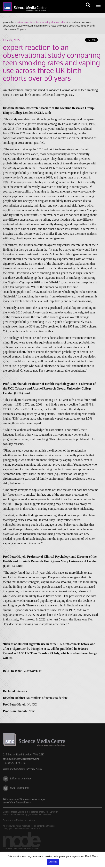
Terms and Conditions (14, 768)
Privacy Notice (34, 768)
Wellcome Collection (30, 799)
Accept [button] (53, 861)
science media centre (28, 22)
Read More (91, 856)
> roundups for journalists (52, 22)
